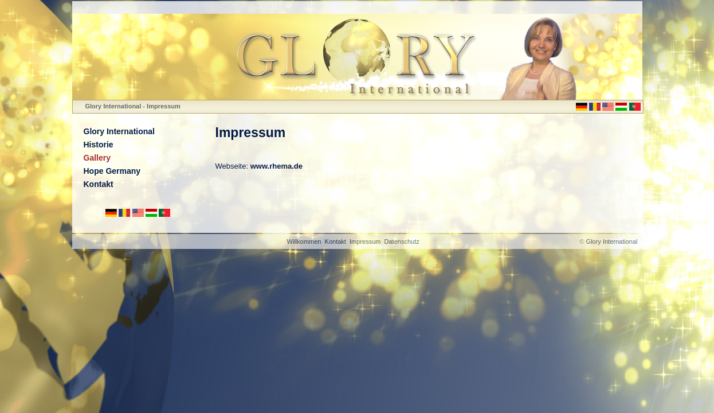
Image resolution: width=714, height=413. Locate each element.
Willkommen (304, 241)
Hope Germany (112, 171)
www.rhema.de (276, 166)
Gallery (97, 157)
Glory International (113, 106)
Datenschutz (402, 241)
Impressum (164, 106)
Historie (98, 144)
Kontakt (98, 184)
